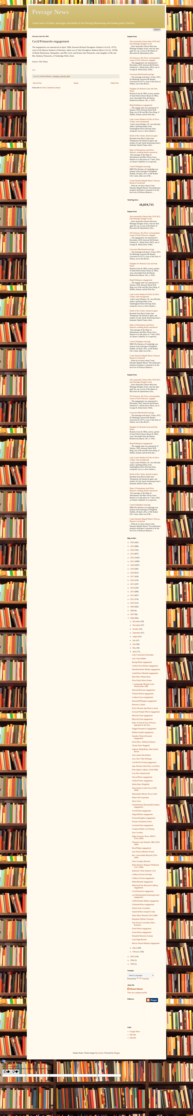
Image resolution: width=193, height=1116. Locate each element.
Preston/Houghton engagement (143, 818)
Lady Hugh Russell (139, 940)
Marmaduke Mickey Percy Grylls (144, 794)
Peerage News (50, 12)
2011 (132, 599)
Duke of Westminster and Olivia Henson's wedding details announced (143, 151)
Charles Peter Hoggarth (141, 746)
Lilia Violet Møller (139, 659)
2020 (132, 565)
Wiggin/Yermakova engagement (144, 729)
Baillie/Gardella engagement (143, 732)
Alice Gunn (136, 801)
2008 (132, 611)
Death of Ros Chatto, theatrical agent (144, 136)
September (136, 633)
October (135, 629)
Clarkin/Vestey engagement (142, 781)
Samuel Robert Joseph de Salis (143, 912)
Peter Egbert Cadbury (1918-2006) (145, 770)
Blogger (117, 1053)
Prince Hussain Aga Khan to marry (145, 708)
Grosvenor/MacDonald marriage (142, 74)
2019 (132, 569)
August (135, 637)
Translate (143, 979)
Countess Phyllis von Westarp (143, 829)
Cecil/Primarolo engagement (143, 891)
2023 (132, 554)
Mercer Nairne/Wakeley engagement (146, 943)
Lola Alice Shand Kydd (141, 773)
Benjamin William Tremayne (143, 919)
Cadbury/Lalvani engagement (143, 878)
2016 (132, 580)
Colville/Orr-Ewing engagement (144, 762)
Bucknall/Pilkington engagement (144, 701)
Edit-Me (133, 1035)
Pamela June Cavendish (141, 908)
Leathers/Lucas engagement (142, 697)
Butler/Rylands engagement (142, 882)
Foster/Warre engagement (141, 929)
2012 (132, 595)
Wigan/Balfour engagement (142, 814)
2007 (132, 614)
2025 (132, 546)
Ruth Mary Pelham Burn (141, 677)
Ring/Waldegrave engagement (141, 105)
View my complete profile (137, 993)
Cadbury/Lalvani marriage (142, 874)
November (136, 625)
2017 (132, 577)
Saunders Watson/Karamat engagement (142, 737)
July (134, 640)
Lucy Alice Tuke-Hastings (142, 759)
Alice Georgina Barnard (141, 861)
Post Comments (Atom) (51, 88)
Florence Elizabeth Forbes (142, 822)
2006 (132, 618)
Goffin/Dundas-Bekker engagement (145, 901)
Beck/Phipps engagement (141, 848)
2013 (132, 592)
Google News (135, 1032)
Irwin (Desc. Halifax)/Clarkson (143, 742)
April (134, 652)
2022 (132, 558)
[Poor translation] (15, 1072)
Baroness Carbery (138, 705)
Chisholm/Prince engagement (143, 905)
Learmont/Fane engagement (142, 825)
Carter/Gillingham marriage (140, 167)
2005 (132, 957)
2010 (132, 603)
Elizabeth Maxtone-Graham (142, 936)
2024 (132, 550)
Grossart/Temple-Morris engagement (146, 712)
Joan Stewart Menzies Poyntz (143, 852)
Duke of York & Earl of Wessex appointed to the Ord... (144, 724)
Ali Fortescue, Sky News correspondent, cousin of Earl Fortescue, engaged (145, 59)
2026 (132, 542)
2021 (132, 561)
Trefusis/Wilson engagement (142, 694)
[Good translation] (6, 1072)
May (134, 648)
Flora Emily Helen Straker (142, 680)
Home (76, 83)
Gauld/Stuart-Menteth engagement (145, 673)
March (135, 948)
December (136, 621)
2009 (132, 607)
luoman (100, 1053)
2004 (132, 960)
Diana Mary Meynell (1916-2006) (145, 915)
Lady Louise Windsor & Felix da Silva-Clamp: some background (144, 120)
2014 (132, 588)
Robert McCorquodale (140, 798)
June (134, 644)
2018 (132, 573)
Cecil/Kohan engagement (141, 811)
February (136, 952)
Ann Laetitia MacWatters (141, 755)
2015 (132, 584)
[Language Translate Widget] (140, 975)
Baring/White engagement (142, 662)
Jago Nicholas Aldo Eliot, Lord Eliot (145, 766)
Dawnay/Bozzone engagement (143, 690)
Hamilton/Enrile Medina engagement (146, 669)
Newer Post (37, 83)
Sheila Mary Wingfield (140, 784)
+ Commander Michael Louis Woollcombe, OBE (143, 685)
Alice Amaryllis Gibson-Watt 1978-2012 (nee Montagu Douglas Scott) (145, 43)
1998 (132, 964)
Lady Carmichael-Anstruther (143, 655)
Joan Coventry (137, 833)
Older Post (115, 83)
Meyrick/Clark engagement (142, 716)
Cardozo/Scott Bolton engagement (145, 666)
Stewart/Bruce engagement (142, 777)
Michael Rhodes (136, 989)
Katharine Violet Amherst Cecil (144, 871)
